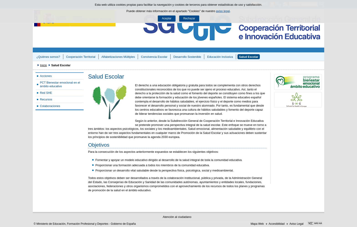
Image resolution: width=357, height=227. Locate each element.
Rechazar (189, 18)
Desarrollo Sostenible (187, 57)
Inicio (43, 65)
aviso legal (223, 11)
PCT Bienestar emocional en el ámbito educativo (60, 84)
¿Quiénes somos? (48, 57)
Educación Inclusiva (220, 57)
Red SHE (46, 92)
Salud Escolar (248, 57)
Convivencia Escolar (154, 57)
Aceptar (166, 18)
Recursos (46, 99)
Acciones (46, 76)
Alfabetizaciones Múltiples (118, 57)
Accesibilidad (277, 223)
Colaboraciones (50, 106)
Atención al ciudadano (177, 217)
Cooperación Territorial (80, 57)
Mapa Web (257, 223)
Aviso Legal (296, 223)
